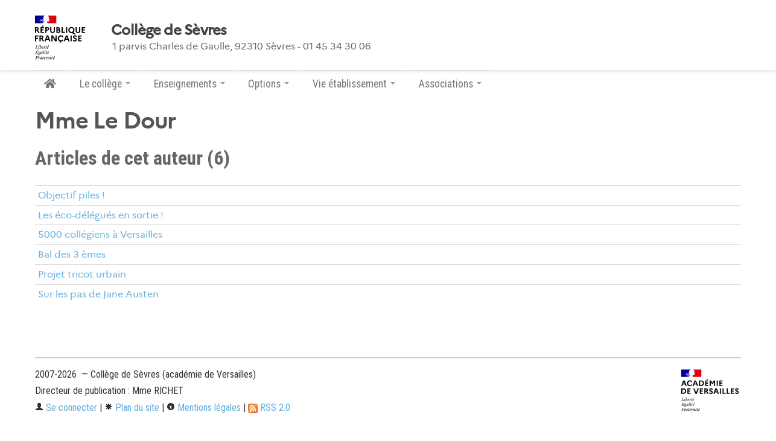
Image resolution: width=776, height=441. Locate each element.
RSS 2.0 (269, 407)
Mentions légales (204, 407)
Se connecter (66, 407)
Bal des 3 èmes (72, 254)
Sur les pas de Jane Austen (98, 294)
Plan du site (131, 407)
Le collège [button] (105, 84)
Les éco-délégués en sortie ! (101, 215)
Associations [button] (450, 84)
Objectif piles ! (71, 195)
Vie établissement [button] (354, 84)
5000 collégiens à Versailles (100, 234)
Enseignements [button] (189, 84)
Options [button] (268, 84)
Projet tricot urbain (82, 274)
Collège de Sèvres (169, 30)
